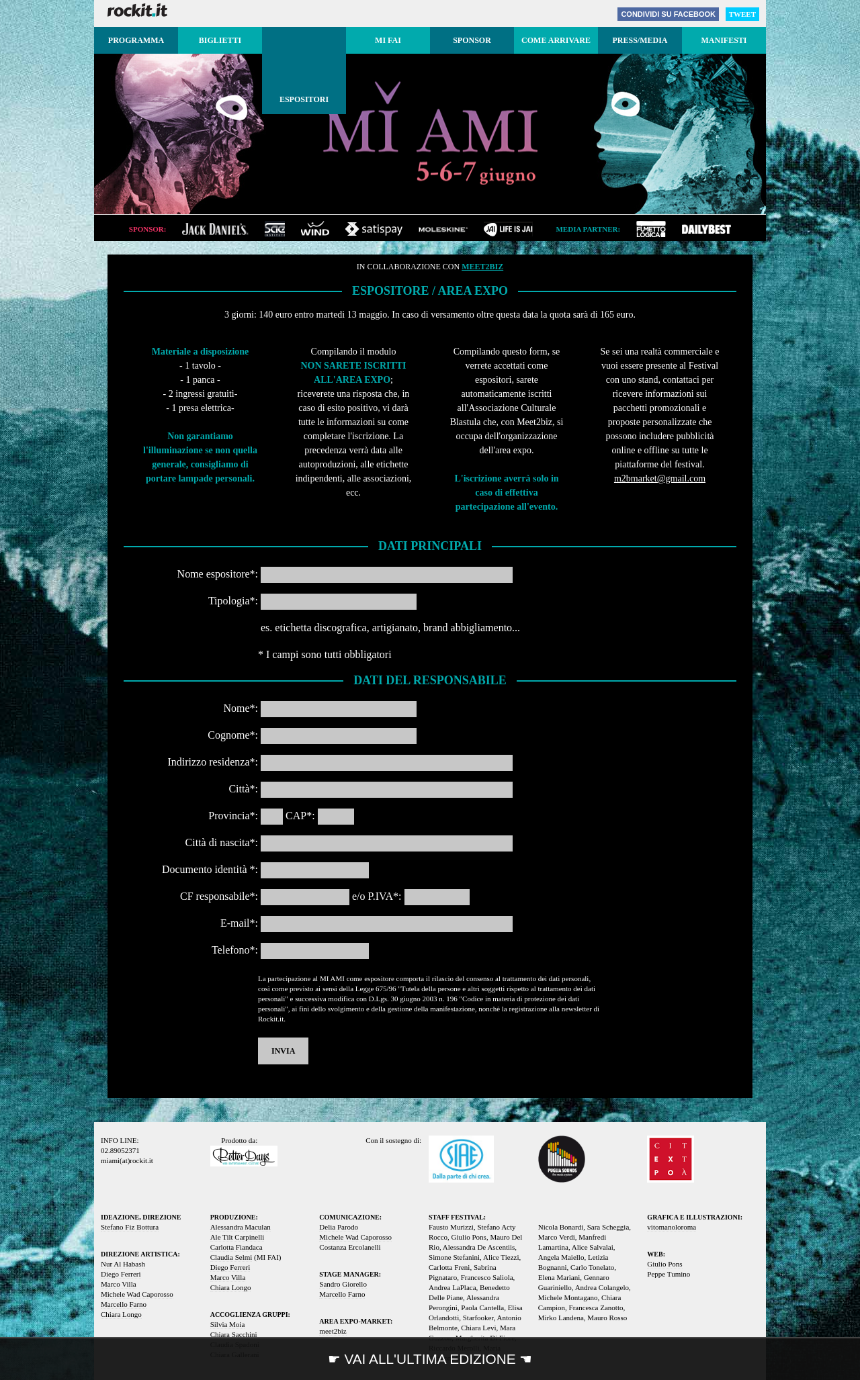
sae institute (275, 229)
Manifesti (723, 40)
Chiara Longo (121, 1314)
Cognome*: (233, 735)
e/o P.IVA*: (377, 896)
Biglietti (220, 40)
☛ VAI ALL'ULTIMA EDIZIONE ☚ (430, 1359)
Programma (136, 40)
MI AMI (430, 133)
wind (315, 229)
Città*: (243, 788)
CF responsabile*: (219, 896)
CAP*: (300, 815)
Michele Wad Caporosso (137, 1294)
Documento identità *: (210, 869)
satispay (373, 229)
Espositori (304, 99)
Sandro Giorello (343, 1284)
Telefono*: (235, 950)
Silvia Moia (227, 1324)
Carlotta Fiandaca (236, 1247)
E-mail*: (239, 923)
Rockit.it (137, 10)
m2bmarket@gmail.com (659, 478)
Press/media (639, 40)
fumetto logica (651, 229)
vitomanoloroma (671, 1227)
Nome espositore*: (217, 574)
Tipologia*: (233, 600)
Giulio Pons (664, 1264)
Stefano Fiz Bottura (130, 1227)
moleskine (443, 229)
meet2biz (482, 266)
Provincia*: (233, 815)
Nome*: (240, 708)
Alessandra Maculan (240, 1227)
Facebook (668, 14)
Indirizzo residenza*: (212, 762)
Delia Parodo (338, 1227)
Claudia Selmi (231, 1257)
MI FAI (388, 40)
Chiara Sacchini (233, 1334)
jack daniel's (215, 229)
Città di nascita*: (221, 842)
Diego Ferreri (121, 1274)
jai (508, 229)
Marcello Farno (123, 1304)
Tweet (742, 14)
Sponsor (472, 40)
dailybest (706, 229)
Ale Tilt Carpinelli (237, 1237)
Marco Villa (118, 1284)
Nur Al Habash (123, 1264)
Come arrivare (556, 40)
